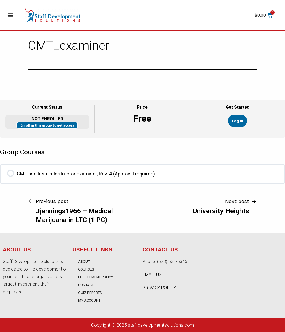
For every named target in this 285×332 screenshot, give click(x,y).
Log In (237, 120)
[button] (10, 15)
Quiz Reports (90, 293)
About (84, 261)
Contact (86, 285)
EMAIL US (152, 274)
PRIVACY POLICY (159, 287)
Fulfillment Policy (95, 277)
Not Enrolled (47, 118)
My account (89, 300)
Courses (86, 269)
